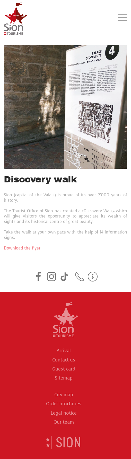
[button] (122, 17)
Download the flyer (22, 248)
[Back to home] (16, 17)
